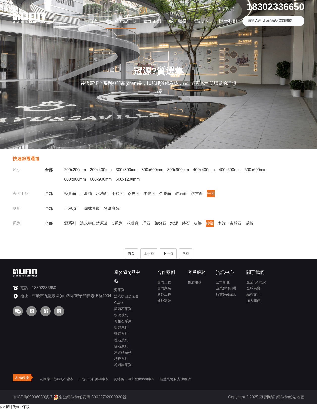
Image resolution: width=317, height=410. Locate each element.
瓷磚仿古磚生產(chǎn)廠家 (134, 379)
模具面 (70, 193)
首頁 (93, 20)
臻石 (186, 223)
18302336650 (275, 6)
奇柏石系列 (123, 321)
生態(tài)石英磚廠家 (94, 379)
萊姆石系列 (123, 309)
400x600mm (229, 170)
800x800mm (75, 179)
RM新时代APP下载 (15, 407)
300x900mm (178, 170)
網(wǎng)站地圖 (290, 397)
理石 (146, 223)
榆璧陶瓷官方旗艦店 (175, 379)
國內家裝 (164, 288)
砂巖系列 (121, 334)
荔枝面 (133, 193)
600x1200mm (128, 179)
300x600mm (152, 170)
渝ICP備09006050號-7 (32, 397)
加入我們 (253, 301)
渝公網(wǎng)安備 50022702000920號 (89, 397)
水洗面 (102, 193)
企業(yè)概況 (256, 282)
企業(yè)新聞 (226, 288)
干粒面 (118, 193)
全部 (49, 170)
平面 (211, 193)
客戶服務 (177, 20)
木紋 (222, 223)
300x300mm (126, 170)
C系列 (117, 223)
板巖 (198, 223)
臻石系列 (121, 346)
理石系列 (121, 340)
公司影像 (223, 282)
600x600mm (255, 170)
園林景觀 (92, 208)
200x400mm (101, 170)
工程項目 (72, 208)
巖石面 (181, 193)
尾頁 (185, 253)
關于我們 (228, 20)
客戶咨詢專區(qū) (221, 9)
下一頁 (168, 253)
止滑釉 (86, 193)
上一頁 (149, 253)
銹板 (249, 223)
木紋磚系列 (123, 352)
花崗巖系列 (123, 365)
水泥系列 (121, 315)
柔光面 (149, 193)
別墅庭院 (112, 208)
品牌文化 (253, 294)
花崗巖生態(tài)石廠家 (57, 379)
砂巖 (210, 223)
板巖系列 (121, 327)
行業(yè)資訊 (226, 294)
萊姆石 (160, 223)
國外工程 (164, 294)
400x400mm (204, 170)
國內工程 (164, 282)
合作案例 (152, 20)
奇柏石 (235, 223)
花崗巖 (132, 223)
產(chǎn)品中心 (121, 20)
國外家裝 (164, 301)
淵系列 (70, 223)
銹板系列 (121, 359)
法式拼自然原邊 (94, 223)
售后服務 (195, 282)
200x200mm (75, 170)
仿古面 (197, 193)
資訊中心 (203, 20)
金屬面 (165, 193)
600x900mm (101, 179)
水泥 (174, 223)
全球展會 (253, 288)
